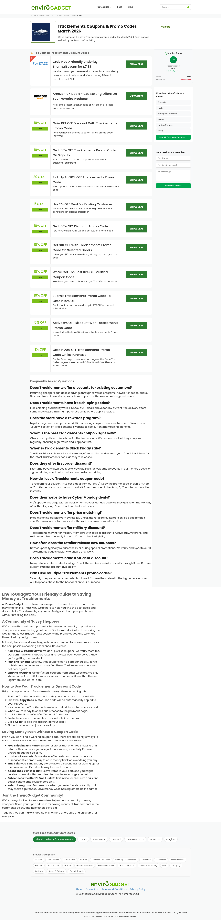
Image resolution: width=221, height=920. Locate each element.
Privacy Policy (137, 889)
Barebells (162, 102)
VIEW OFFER (136, 96)
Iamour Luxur (99, 839)
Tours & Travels (77, 871)
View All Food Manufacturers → (173, 137)
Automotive (69, 859)
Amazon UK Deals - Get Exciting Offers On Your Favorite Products (85, 96)
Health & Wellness (106, 865)
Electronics (161, 859)
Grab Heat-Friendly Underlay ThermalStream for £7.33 (75, 64)
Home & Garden (127, 865)
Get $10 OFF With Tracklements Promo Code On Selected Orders (82, 247)
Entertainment (177, 859)
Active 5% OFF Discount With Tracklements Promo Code (86, 325)
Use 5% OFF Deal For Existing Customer (82, 204)
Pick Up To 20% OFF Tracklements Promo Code (84, 179)
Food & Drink (53, 865)
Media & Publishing (148, 865)
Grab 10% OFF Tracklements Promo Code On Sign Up (84, 152)
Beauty (83, 859)
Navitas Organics (166, 125)
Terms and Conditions (114, 889)
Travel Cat (155, 839)
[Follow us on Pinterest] (188, 906)
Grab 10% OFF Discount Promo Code (80, 226)
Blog (130, 6)
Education (146, 859)
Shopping (176, 865)
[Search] (188, 7)
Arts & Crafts (53, 859)
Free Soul (116, 839)
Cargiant (170, 839)
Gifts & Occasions (85, 865)
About (79, 889)
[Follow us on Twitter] (188, 901)
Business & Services (101, 859)
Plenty (160, 130)
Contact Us (92, 889)
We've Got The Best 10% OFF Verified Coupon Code (80, 274)
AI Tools (38, 859)
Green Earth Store (135, 839)
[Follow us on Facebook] (188, 895)
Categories (104, 6)
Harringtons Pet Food (167, 113)
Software (39, 871)
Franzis (83, 839)
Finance (38, 865)
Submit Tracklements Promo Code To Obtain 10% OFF (82, 298)
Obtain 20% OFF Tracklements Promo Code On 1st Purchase (81, 352)
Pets (164, 865)
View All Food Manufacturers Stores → (54, 839)
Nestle (160, 108)
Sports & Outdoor (56, 871)
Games (68, 865)
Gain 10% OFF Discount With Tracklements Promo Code (85, 125)
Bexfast (161, 119)
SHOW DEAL (136, 64)
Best (119, 6)
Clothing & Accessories (125, 859)
